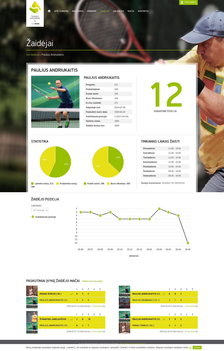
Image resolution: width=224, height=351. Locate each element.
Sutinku (197, 347)
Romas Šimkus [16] (50, 293)
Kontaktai (143, 11)
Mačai (131, 11)
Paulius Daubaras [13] (144, 300)
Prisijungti (190, 2)
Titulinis (49, 11)
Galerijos (118, 11)
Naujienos (77, 11)
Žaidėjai (104, 11)
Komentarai (190, 306)
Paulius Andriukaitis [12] (146, 293)
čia (189, 347)
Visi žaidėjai (32, 54)
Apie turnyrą (61, 11)
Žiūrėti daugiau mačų (92, 281)
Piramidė (91, 11)
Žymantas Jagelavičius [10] (55, 319)
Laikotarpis (36, 205)
